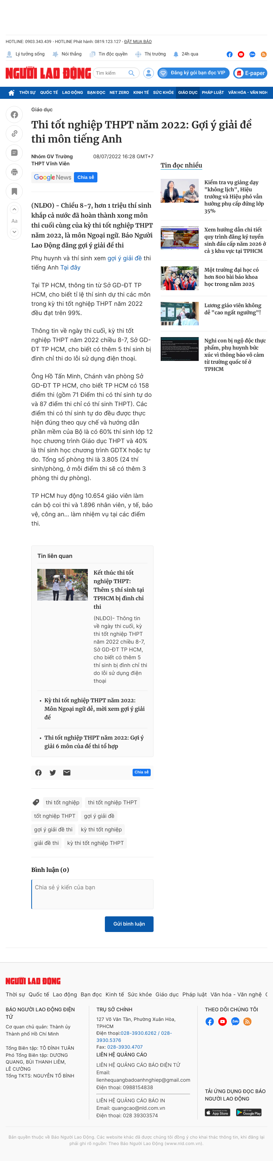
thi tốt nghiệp (62, 802)
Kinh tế (141, 92)
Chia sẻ (85, 177)
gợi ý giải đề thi (53, 829)
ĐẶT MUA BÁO (137, 41)
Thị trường (150, 54)
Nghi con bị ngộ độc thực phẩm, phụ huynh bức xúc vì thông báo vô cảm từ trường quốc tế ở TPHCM (235, 354)
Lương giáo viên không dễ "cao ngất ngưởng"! (232, 309)
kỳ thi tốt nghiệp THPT (95, 843)
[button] (14, 209)
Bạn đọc (96, 92)
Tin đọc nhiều (181, 165)
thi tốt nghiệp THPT (112, 802)
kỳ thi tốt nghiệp (101, 829)
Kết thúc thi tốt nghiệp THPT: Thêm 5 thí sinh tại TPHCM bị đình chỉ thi (118, 590)
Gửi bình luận (129, 924)
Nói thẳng (67, 54)
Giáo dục (188, 92)
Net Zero (119, 92)
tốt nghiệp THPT (54, 816)
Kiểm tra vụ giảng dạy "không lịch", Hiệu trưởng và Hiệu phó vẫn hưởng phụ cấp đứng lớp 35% (234, 196)
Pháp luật (213, 92)
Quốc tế (49, 92)
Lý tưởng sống (25, 54)
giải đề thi (46, 843)
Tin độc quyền (108, 54)
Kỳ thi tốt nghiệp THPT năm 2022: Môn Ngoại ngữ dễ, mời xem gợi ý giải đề (94, 709)
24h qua (185, 54)
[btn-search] (131, 73)
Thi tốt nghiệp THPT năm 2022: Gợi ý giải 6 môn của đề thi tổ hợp (94, 742)
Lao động (72, 92)
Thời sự (27, 92)
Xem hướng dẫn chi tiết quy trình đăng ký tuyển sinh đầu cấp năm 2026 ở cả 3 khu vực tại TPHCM (235, 240)
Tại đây (70, 267)
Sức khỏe (163, 92)
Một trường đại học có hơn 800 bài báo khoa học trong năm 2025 (231, 277)
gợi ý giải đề (124, 258)
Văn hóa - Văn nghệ (249, 92)
